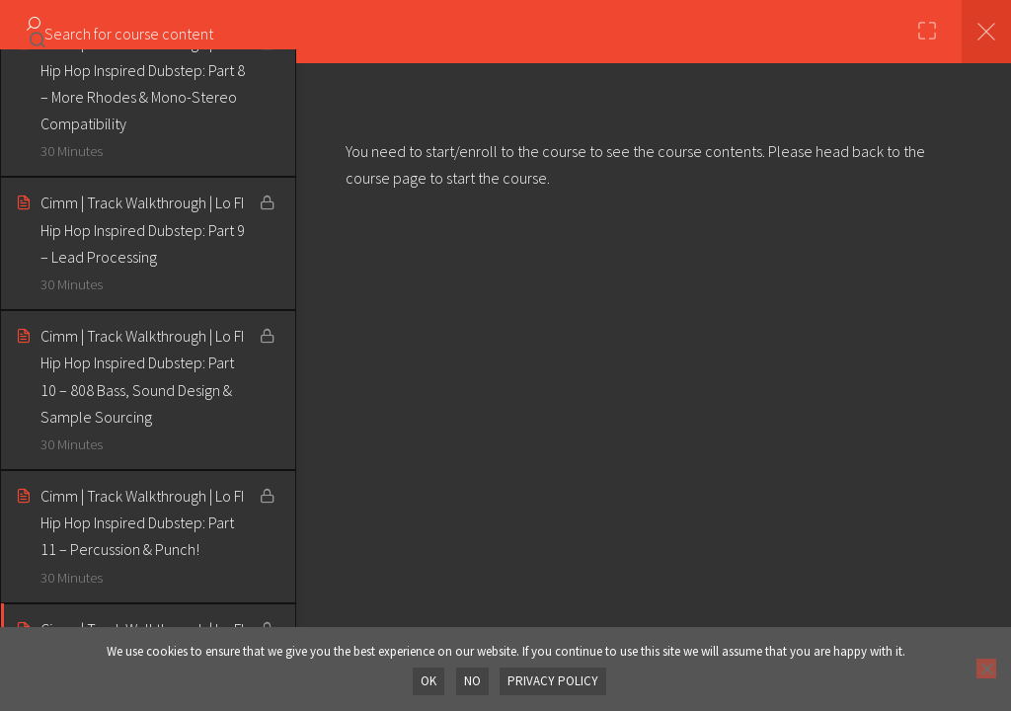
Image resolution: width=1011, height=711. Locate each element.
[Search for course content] (37, 34)
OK (431, 681)
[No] (986, 669)
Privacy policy (552, 681)
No (473, 681)
